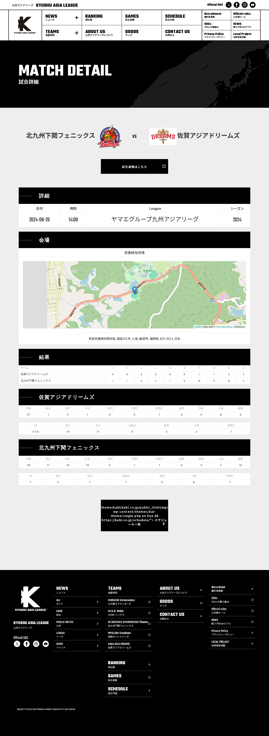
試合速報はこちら (134, 167)
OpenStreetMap (224, 326)
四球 (201, 408)
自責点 (132, 425)
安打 (67, 408)
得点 (48, 408)
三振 (220, 408)
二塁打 (109, 408)
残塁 (240, 408)
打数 (28, 408)
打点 (87, 408)
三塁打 (134, 408)
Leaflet (198, 326)
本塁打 (159, 408)
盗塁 (181, 408)
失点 (97, 425)
